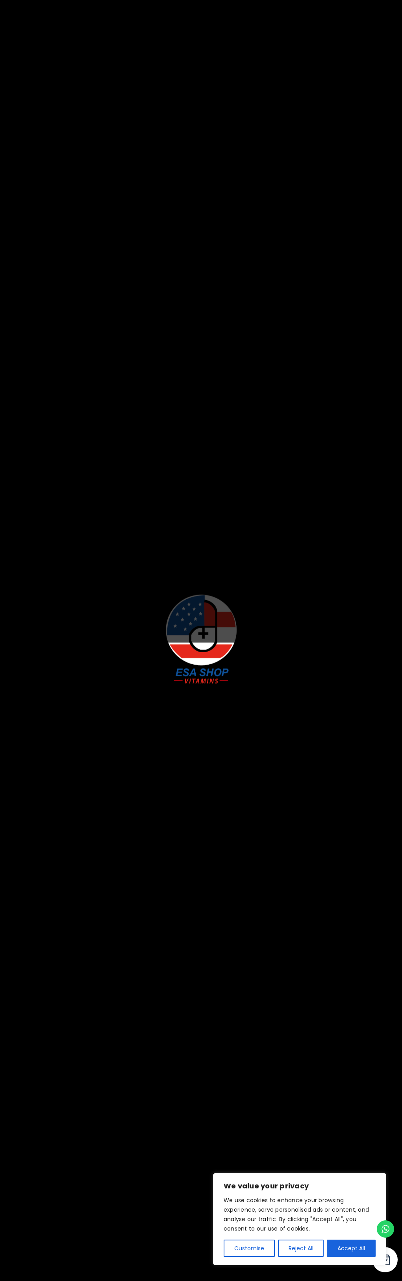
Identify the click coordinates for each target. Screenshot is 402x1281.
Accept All (351, 1248)
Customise (249, 1248)
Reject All (301, 1248)
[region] (299, 1219)
